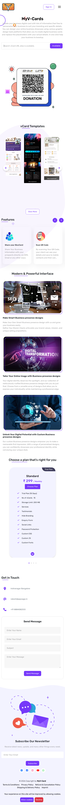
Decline (39, 800)
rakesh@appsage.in (19, 599)
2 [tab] (31, 563)
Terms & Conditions (11, 785)
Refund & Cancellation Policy (47, 785)
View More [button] (32, 211)
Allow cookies (27, 800)
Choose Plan (32, 486)
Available (56, 46)
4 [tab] (36, 563)
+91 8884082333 (18, 609)
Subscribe (32, 763)
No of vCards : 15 (28, 498)
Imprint (45, 787)
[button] (48, 7)
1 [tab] (29, 563)
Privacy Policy (27, 785)
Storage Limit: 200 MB (31, 502)
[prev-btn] (6, 168)
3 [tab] (33, 563)
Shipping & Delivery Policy (28, 787)
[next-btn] (59, 168)
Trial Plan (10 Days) (29, 493)
